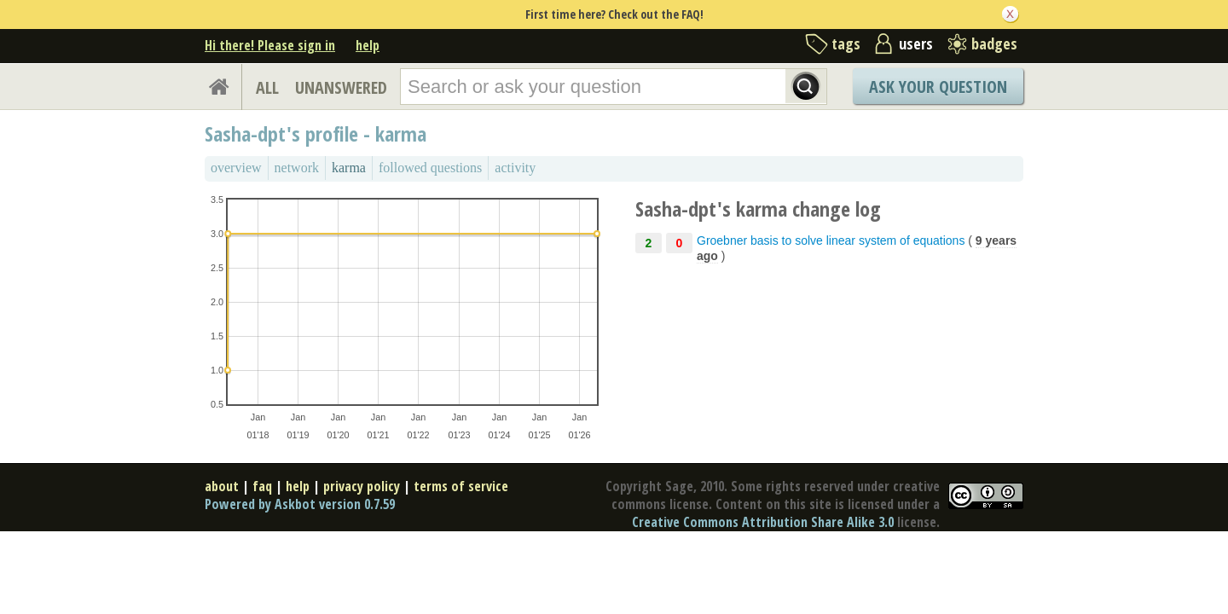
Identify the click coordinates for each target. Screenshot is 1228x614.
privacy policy (361, 486)
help (367, 45)
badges (994, 43)
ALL (267, 87)
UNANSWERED (341, 87)
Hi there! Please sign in (270, 45)
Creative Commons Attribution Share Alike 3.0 (763, 522)
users (916, 43)
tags (845, 43)
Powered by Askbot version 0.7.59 (300, 504)
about (222, 486)
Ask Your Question (938, 86)
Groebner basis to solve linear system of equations (830, 240)
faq (262, 486)
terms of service (461, 486)
